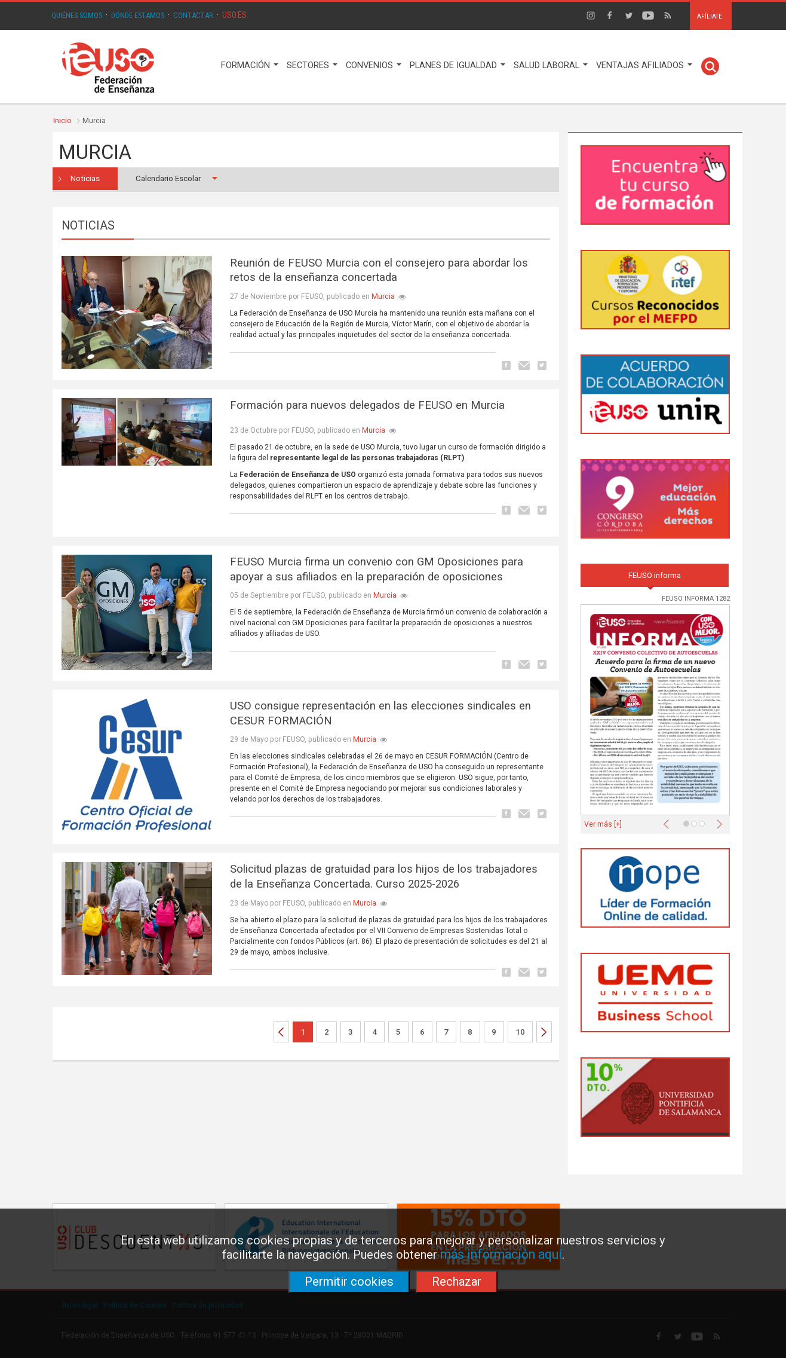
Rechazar (456, 1281)
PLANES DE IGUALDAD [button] (457, 65)
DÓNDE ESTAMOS (137, 15)
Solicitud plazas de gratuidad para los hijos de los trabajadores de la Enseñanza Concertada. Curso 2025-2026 (384, 876)
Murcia (383, 296)
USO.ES (234, 15)
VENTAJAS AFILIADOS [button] (644, 65)
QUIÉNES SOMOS (76, 15)
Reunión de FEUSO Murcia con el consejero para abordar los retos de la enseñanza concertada (379, 270)
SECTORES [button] (312, 65)
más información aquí (501, 1254)
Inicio (62, 120)
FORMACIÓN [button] (249, 65)
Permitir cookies (349, 1281)
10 (520, 1031)
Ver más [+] (603, 824)
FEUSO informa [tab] (654, 575)
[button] (669, 820)
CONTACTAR (193, 15)
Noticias (85, 178)
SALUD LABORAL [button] (551, 65)
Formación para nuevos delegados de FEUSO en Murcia (367, 405)
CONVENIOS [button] (373, 65)
